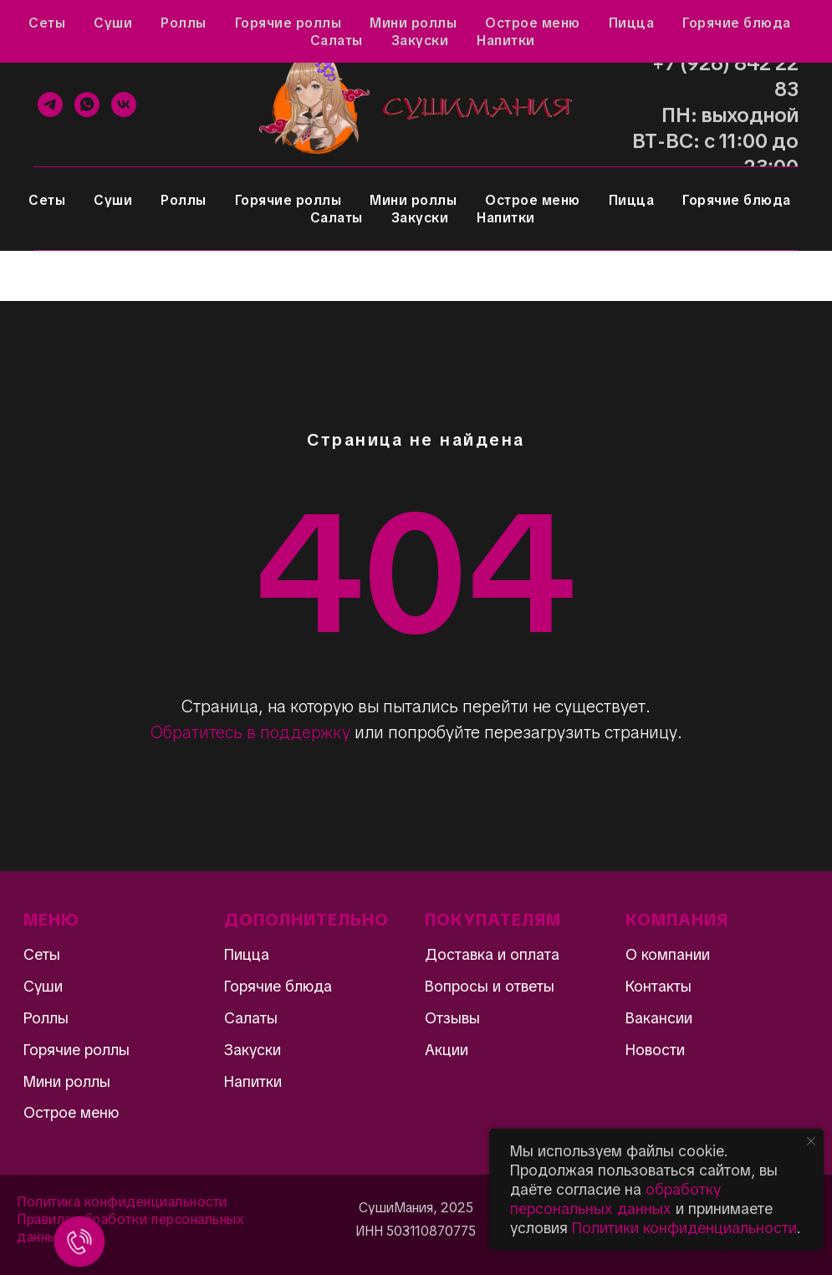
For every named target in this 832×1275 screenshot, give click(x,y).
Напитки (506, 218)
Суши (113, 200)
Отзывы (102, 21)
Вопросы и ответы (206, 21)
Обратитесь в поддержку (250, 732)
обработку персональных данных (615, 1199)
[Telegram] (50, 104)
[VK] (123, 104)
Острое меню (532, 200)
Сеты (46, 200)
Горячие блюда (736, 200)
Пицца (632, 200)
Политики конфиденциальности (684, 1227)
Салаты (336, 218)
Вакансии (658, 1018)
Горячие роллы (288, 200)
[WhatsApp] (87, 104)
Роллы (184, 200)
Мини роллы (413, 200)
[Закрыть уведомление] (811, 1141)
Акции (34, 21)
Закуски (420, 218)
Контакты (453, 21)
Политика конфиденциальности (122, 1202)
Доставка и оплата (343, 21)
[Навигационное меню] (28, 276)
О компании (667, 954)
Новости (655, 1049)
